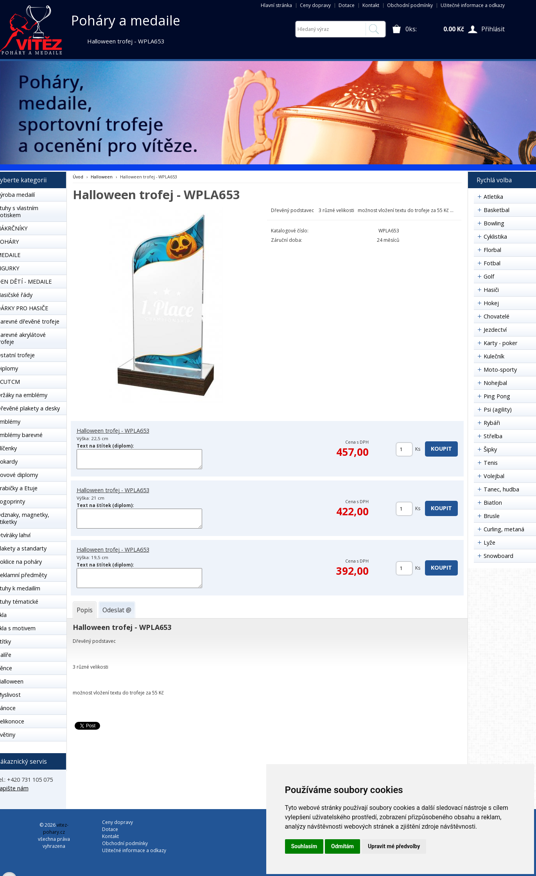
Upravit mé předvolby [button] (394, 846)
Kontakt (370, 5)
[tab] (85, 610)
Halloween (102, 177)
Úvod (78, 177)
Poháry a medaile (125, 20)
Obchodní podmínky (410, 5)
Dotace (347, 5)
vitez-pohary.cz (55, 828)
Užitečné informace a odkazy (473, 5)
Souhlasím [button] (304, 846)
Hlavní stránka (276, 5)
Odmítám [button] (342, 846)
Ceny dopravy (315, 5)
